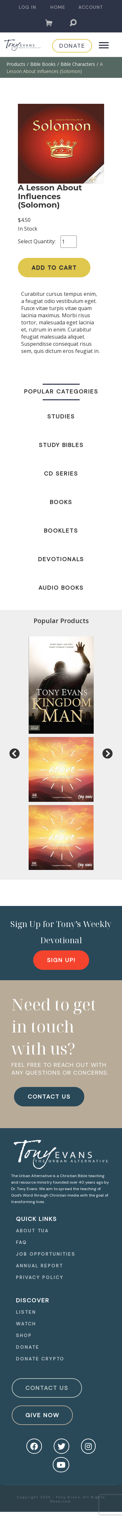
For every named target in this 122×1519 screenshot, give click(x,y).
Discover (32, 1300)
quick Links (36, 1219)
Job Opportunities (45, 1254)
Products (16, 64)
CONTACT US (49, 1097)
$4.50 (24, 219)
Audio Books (61, 588)
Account (90, 7)
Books (61, 502)
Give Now (42, 1415)
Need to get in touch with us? (53, 1026)
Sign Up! (61, 960)
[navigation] (27, 7)
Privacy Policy (40, 1277)
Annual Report (39, 1266)
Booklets (61, 531)
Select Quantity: (37, 241)
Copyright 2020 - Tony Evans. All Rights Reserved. (61, 1499)
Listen (26, 1312)
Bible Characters (78, 64)
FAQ (21, 1242)
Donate (27, 1347)
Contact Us (46, 1388)
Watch (26, 1324)
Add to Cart (54, 267)
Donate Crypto (40, 1359)
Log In (27, 7)
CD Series (61, 473)
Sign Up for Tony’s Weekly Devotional (61, 932)
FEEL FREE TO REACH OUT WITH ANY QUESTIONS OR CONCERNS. (59, 1069)
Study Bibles (61, 445)
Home (57, 7)
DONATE (72, 46)
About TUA (32, 1231)
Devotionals (61, 559)
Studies (61, 416)
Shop (24, 1335)
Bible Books (43, 64)
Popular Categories (61, 391)
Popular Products (61, 620)
